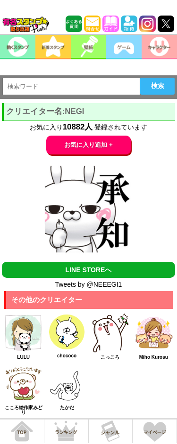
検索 (157, 85)
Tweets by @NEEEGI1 (88, 284)
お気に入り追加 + (88, 144)
